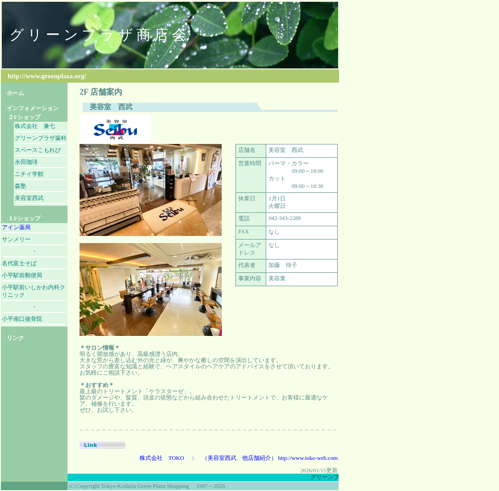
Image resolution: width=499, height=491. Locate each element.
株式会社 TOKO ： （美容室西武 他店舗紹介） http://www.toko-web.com (239, 458)
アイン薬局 (16, 227)
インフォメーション (30, 108)
